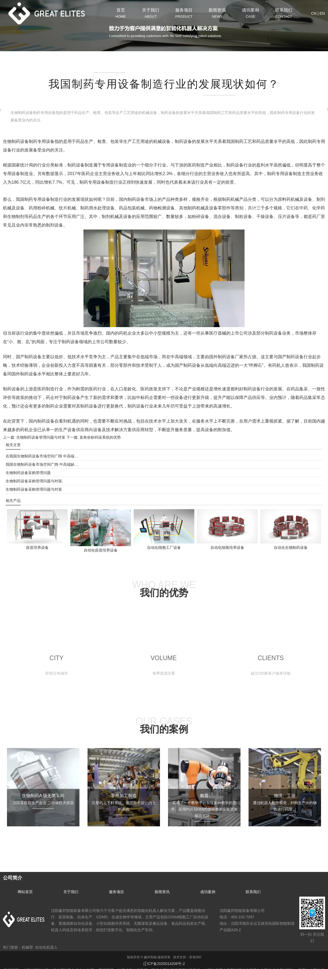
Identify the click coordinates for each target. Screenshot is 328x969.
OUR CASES (164, 725)
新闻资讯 (162, 892)
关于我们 (70, 892)
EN (322, 13)
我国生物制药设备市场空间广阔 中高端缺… (42, 464)
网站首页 (25, 892)
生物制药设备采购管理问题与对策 (34, 489)
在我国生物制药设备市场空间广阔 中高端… (42, 456)
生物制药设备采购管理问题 (28, 473)
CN (313, 13)
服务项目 (116, 892)
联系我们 (253, 892)
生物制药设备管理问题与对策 (40, 437)
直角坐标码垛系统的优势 (100, 437)
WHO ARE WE (164, 588)
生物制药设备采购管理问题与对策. (34, 481)
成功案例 (207, 892)
